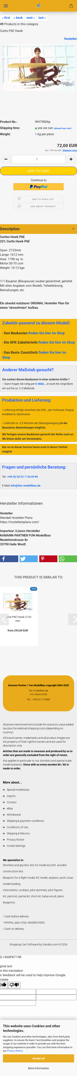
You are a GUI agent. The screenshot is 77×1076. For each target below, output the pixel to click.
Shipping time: (10, 128)
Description (10, 229)
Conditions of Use (17, 827)
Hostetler (70, 39)
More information (38, 1068)
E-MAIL (40, 383)
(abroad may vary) (63, 128)
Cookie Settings (16, 845)
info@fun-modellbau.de (25, 485)
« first (6, 18)
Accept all (38, 1058)
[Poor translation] (14, 985)
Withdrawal (14, 814)
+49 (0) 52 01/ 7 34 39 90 (22, 476)
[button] (6, 159)
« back (18, 18)
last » (42, 18)
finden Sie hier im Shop (46, 333)
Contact (12, 802)
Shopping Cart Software (24, 944)
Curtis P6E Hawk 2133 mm (17, 618)
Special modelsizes (18, 789)
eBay (10, 808)
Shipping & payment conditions (25, 820)
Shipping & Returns (18, 833)
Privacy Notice (15, 1050)
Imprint (11, 796)
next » (30, 18)
